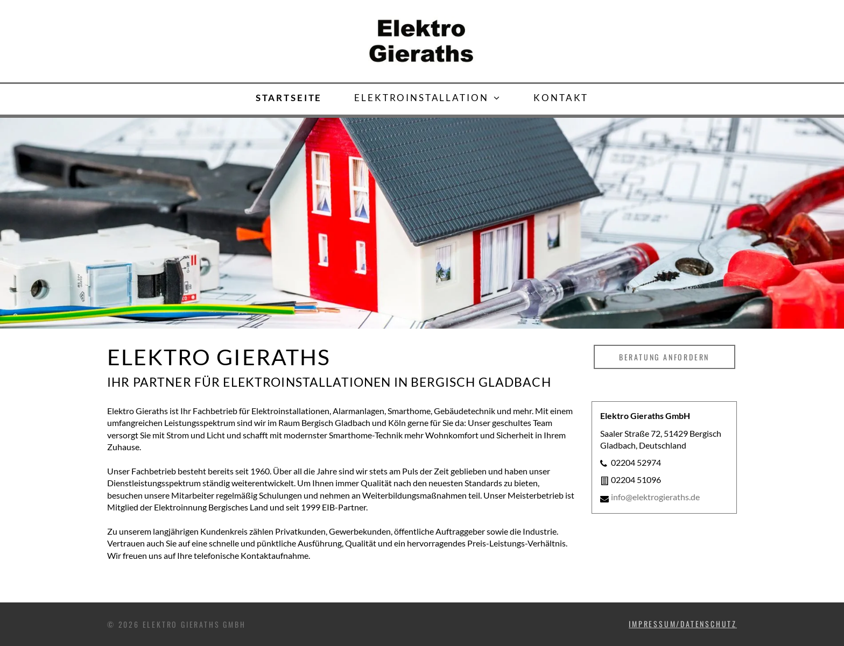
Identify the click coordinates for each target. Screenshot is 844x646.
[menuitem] (289, 98)
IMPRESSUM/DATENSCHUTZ (683, 623)
